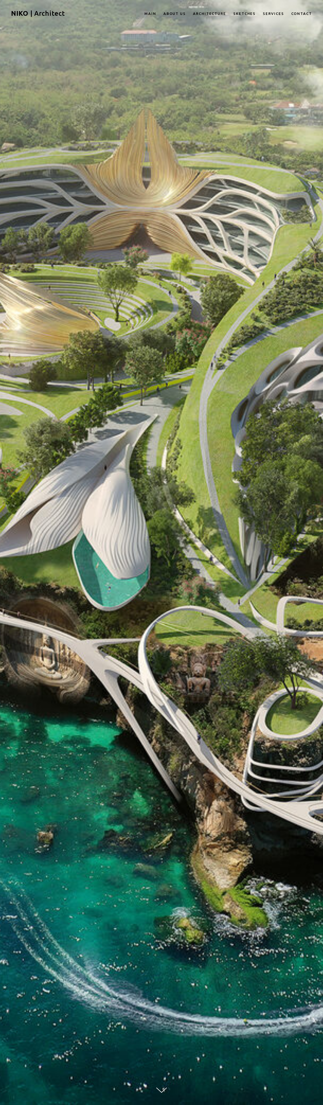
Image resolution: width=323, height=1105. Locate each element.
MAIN (150, 13)
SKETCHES (244, 13)
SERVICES (273, 13)
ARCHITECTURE (209, 13)
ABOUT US (174, 13)
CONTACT (301, 13)
